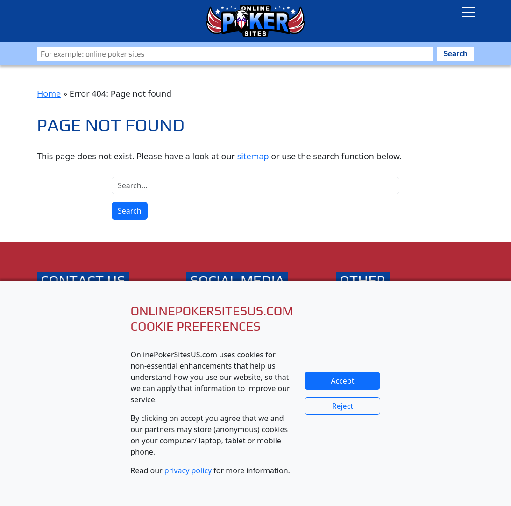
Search (455, 53)
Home (49, 93)
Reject (343, 406)
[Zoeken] (235, 54)
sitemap (253, 156)
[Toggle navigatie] (468, 12)
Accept (342, 381)
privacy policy (188, 470)
